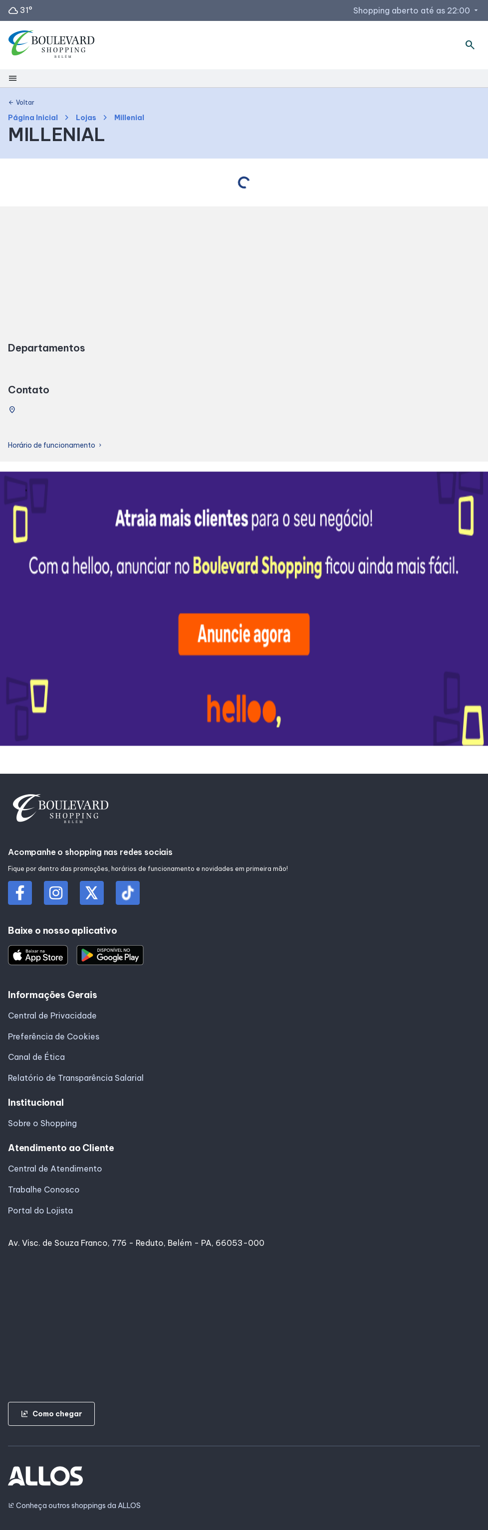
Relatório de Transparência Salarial (76, 1078)
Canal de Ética (36, 1057)
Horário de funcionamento (55, 445)
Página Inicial (33, 118)
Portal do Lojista (40, 1210)
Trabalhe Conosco (44, 1189)
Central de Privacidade (52, 1015)
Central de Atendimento (55, 1169)
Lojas (86, 118)
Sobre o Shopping (42, 1123)
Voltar (21, 102)
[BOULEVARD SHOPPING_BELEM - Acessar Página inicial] (51, 45)
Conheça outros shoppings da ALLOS (74, 1506)
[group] (244, 611)
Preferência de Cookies (53, 1036)
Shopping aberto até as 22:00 (416, 10)
